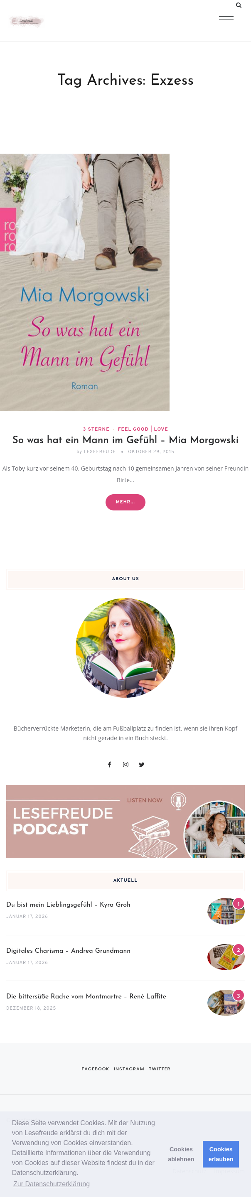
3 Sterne (96, 429)
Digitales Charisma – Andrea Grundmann (68, 951)
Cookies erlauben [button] (221, 1154)
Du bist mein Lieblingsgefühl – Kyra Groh (68, 905)
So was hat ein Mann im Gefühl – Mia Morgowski (125, 441)
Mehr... (125, 502)
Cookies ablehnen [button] (181, 1154)
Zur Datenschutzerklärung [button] (51, 1183)
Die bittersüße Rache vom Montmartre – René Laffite (86, 996)
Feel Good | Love (143, 429)
